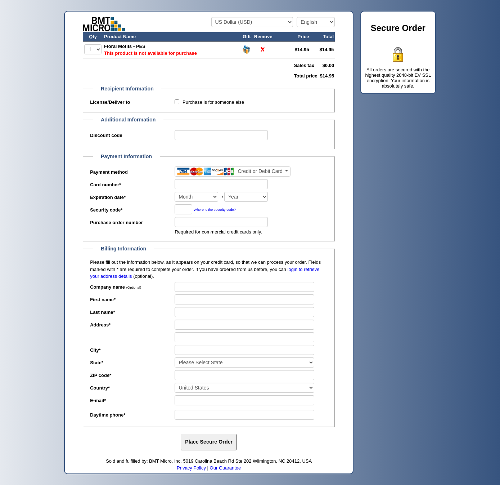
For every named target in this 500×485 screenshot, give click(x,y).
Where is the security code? (215, 210)
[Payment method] (232, 171)
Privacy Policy (191, 468)
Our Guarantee (225, 468)
